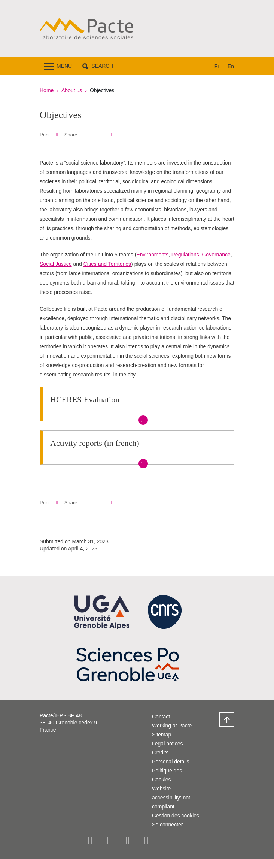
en (231, 66)
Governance (216, 255)
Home (47, 90)
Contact (161, 717)
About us (71, 90)
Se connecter (167, 825)
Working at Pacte (172, 726)
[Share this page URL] (111, 135)
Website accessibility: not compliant (171, 798)
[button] (97, 66)
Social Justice (56, 264)
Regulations (185, 255)
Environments (152, 255)
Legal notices (167, 744)
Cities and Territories (107, 264)
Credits (160, 753)
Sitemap (161, 735)
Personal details (170, 762)
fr (216, 66)
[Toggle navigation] (58, 66)
